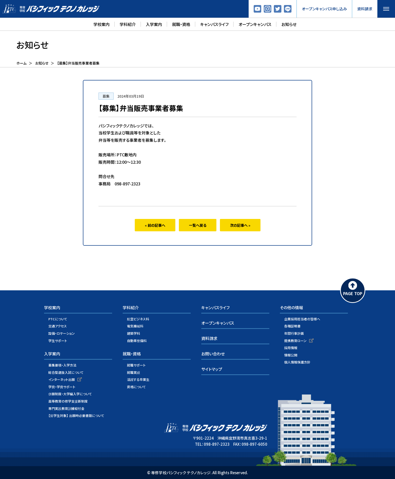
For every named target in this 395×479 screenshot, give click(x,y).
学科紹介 (128, 24)
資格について (136, 386)
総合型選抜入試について (66, 372)
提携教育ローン (295, 340)
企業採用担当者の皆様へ (302, 319)
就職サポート (136, 365)
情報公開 (290, 355)
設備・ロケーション (61, 333)
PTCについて (57, 319)
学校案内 (101, 24)
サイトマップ (211, 369)
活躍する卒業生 (138, 379)
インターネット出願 (61, 379)
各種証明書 (292, 326)
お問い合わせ (213, 354)
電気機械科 (135, 326)
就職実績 (133, 372)
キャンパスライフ (214, 24)
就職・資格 (181, 24)
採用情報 (290, 347)
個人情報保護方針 (297, 362)
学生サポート (57, 340)
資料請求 (364, 8)
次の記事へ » (240, 225)
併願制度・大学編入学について (70, 394)
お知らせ (289, 24)
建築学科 (133, 333)
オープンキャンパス (255, 24)
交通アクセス (57, 326)
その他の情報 (291, 308)
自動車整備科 (137, 340)
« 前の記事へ (155, 225)
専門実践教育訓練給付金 (66, 408)
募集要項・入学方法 (62, 365)
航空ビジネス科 (138, 319)
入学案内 (154, 24)
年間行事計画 (294, 333)
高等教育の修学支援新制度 (68, 401)
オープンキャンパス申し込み (324, 8)
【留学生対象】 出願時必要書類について (76, 415)
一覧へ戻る (197, 225)
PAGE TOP (352, 293)
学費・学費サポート (61, 386)
